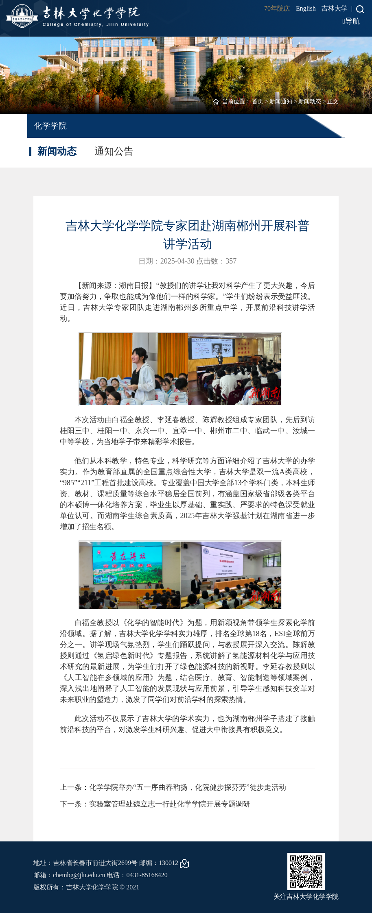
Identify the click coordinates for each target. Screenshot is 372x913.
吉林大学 (335, 8)
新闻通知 (280, 101)
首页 (257, 101)
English (306, 8)
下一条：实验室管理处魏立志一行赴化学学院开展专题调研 (155, 804)
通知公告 (113, 151)
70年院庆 (277, 8)
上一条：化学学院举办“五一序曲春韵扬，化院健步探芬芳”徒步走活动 (173, 787)
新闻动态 (309, 101)
